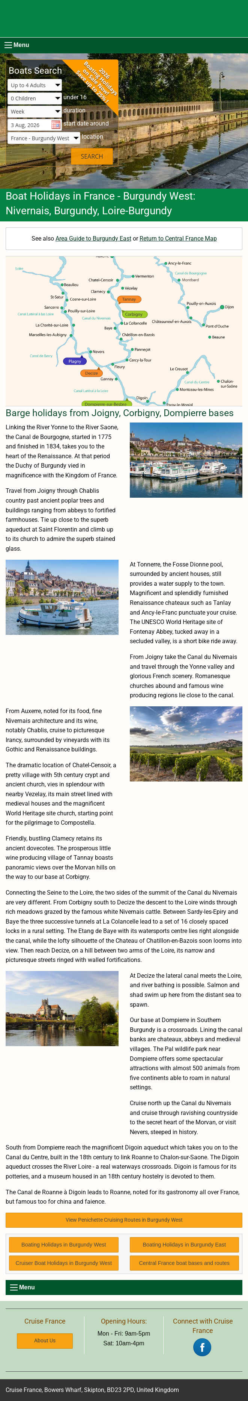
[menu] (8, 45)
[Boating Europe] (124, 19)
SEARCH (92, 156)
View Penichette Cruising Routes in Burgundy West (124, 1220)
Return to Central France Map (178, 238)
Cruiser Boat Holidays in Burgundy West (64, 1263)
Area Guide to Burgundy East (93, 238)
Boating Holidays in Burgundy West (63, 1245)
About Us (45, 1340)
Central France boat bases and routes (184, 1263)
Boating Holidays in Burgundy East (184, 1245)
